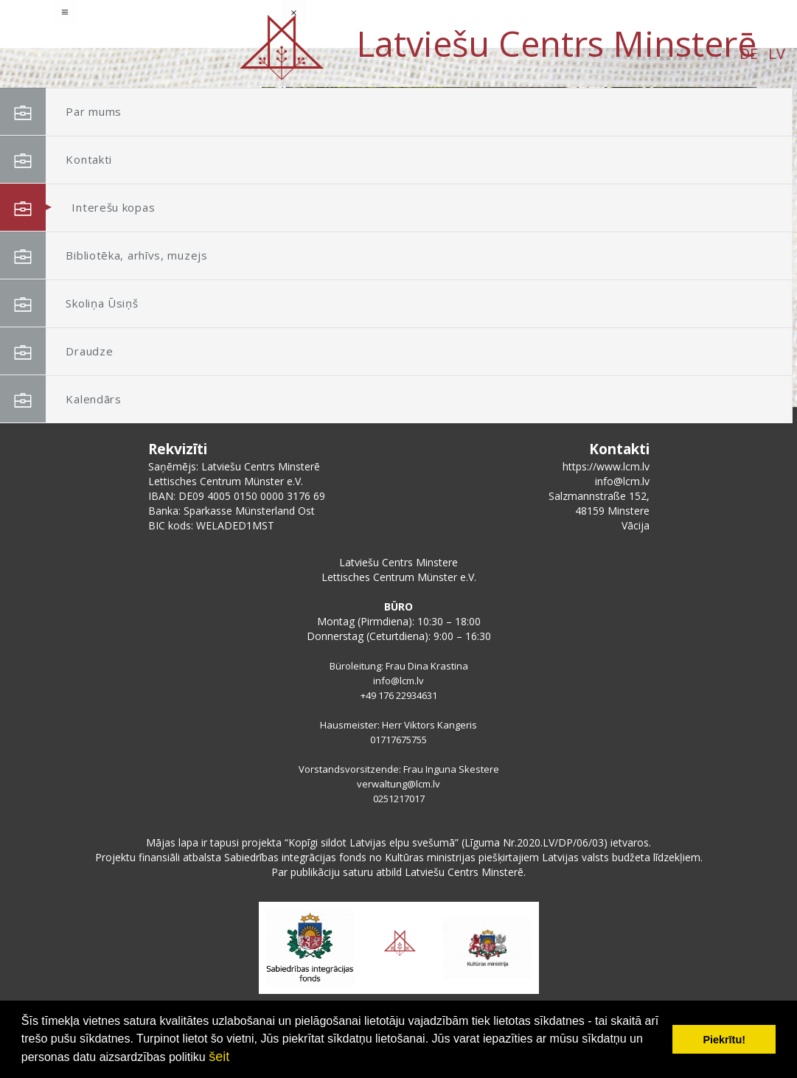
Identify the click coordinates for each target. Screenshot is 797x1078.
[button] (712, 183)
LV (164, 53)
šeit (219, 1056)
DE (136, 53)
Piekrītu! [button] (724, 1040)
